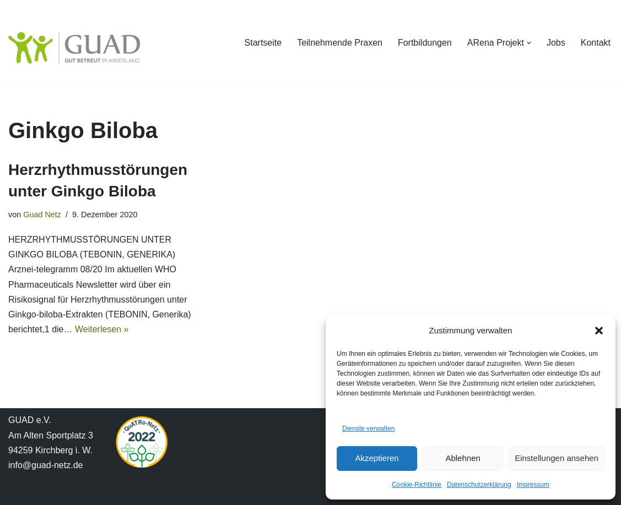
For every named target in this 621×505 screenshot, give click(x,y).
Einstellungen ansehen (556, 458)
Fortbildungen (425, 42)
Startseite (263, 42)
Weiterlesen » (102, 329)
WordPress (119, 491)
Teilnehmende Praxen (339, 42)
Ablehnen (462, 458)
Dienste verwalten (368, 428)
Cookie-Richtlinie (416, 484)
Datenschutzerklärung (479, 484)
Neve (18, 491)
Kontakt (596, 42)
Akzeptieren (376, 458)
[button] (598, 330)
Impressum (533, 484)
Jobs (556, 42)
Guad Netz (42, 214)
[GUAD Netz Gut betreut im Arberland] (74, 48)
